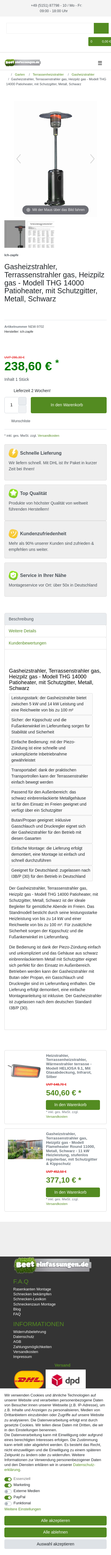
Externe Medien (27, 1491)
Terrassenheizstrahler (48, 74)
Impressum (22, 1356)
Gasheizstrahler (82, 74)
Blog (17, 1308)
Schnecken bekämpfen (32, 1294)
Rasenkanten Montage (32, 1289)
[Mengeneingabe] (11, 404)
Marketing (22, 1485)
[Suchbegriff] (50, 28)
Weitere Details (22, 630)
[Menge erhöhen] (22, 400)
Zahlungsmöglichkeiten (32, 1346)
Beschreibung (21, 618)
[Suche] (101, 28)
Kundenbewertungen (27, 642)
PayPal (20, 1497)
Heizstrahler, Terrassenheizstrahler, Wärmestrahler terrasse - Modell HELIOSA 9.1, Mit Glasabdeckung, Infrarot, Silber (69, 1066)
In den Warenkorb (76, 404)
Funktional (22, 1503)
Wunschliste (18, 421)
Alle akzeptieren (55, 1520)
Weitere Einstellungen (22, 1509)
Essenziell (22, 1478)
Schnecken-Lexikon (29, 1299)
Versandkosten (48, 435)
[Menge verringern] (22, 409)
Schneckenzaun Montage (34, 1303)
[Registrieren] (18, 41)
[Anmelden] (8, 41)
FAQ (17, 1314)
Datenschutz (23, 1336)
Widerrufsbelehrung (29, 1331)
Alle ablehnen (55, 1532)
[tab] (55, 618)
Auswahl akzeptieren (55, 1544)
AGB (17, 1341)
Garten (19, 74)
